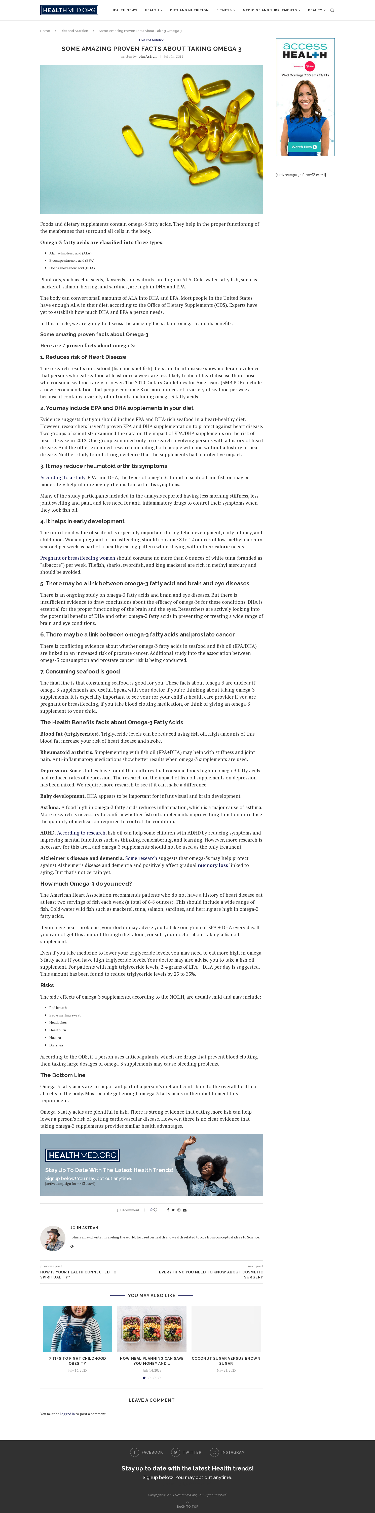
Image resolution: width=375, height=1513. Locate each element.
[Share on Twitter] (173, 1209)
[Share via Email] (184, 1209)
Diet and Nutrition (189, 10)
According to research (81, 832)
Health (152, 10)
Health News (124, 10)
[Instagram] (227, 1452)
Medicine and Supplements (270, 10)
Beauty (315, 10)
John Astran (147, 56)
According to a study (62, 477)
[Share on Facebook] (168, 1209)
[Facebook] (146, 1452)
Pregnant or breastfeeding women (77, 558)
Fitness (224, 10)
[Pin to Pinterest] (178, 1209)
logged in (67, 1413)
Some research (141, 858)
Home (45, 31)
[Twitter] (186, 1452)
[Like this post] (159, 1209)
